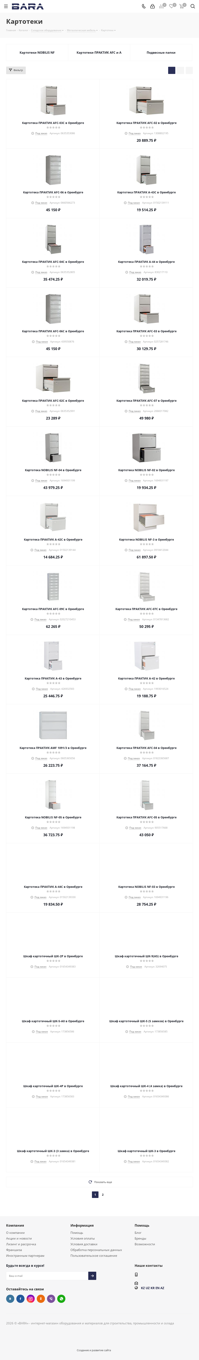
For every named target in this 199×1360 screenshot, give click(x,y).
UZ (148, 1288)
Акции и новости (19, 1238)
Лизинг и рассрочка (21, 1244)
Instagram (31, 1299)
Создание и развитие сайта (94, 1350)
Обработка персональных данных (96, 1250)
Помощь (76, 1233)
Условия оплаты (82, 1238)
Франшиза (14, 1250)
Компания (15, 1225)
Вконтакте (10, 1299)
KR (153, 1288)
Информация (82, 1225)
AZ (162, 1288)
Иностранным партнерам (25, 1255)
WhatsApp (61, 1299)
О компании (15, 1233)
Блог (138, 1233)
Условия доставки (83, 1244)
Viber (51, 1299)
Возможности (145, 1244)
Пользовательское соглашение (93, 1255)
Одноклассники (41, 1299)
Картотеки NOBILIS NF (37, 52)
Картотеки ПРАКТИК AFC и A (99, 52)
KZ (143, 1288)
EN (157, 1288)
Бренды (140, 1238)
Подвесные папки (161, 52)
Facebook (20, 1299)
